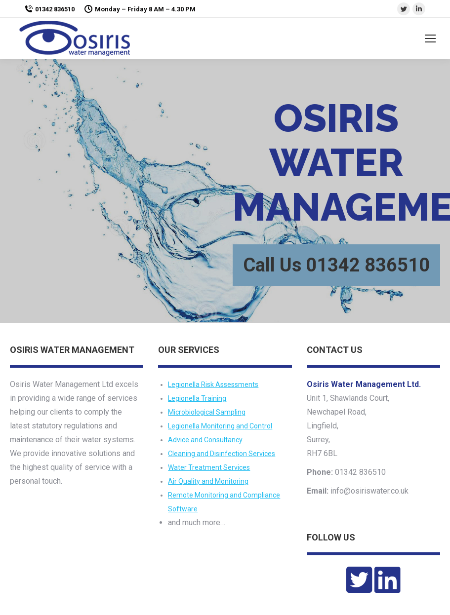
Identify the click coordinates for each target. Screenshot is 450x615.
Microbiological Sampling (206, 412)
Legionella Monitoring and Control (220, 426)
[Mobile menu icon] (430, 38)
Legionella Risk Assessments (213, 384)
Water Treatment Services (209, 467)
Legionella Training (197, 398)
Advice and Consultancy (205, 440)
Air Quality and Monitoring (208, 481)
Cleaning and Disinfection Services (221, 454)
